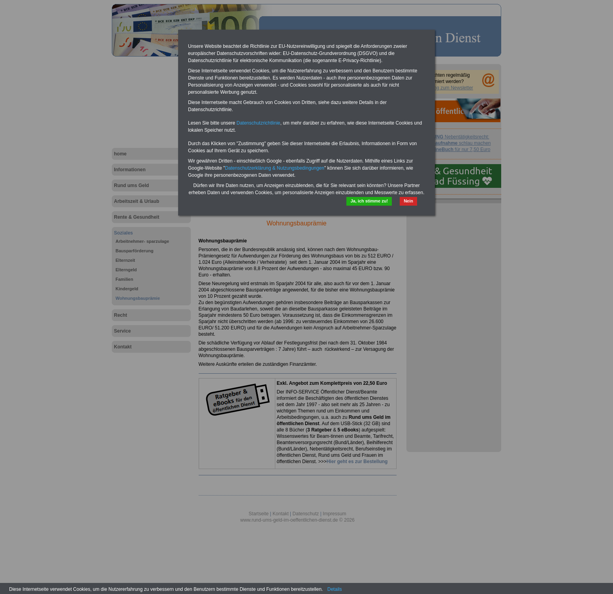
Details (334, 589)
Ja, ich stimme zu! (369, 201)
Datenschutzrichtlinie (258, 123)
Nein (408, 201)
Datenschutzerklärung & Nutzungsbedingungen (274, 168)
